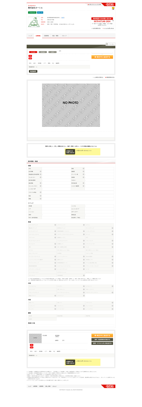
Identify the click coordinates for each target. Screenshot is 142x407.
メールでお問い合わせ (109, 28)
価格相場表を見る (110, 77)
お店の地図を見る (97, 28)
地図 (63, 17)
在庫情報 (38, 35)
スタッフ (64, 35)
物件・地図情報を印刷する (102, 339)
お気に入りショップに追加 (95, 4)
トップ (30, 35)
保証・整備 (55, 35)
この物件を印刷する (98, 77)
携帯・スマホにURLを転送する (102, 343)
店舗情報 (46, 35)
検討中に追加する (102, 57)
